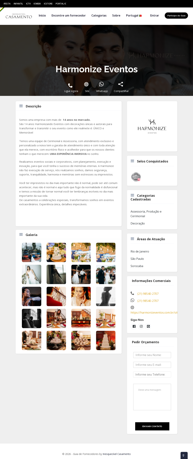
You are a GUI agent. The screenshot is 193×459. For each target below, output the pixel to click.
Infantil (18, 3)
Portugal (134, 15)
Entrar (154, 15)
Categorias (99, 15)
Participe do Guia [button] (176, 15)
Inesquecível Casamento (117, 454)
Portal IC (61, 3)
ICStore (48, 3)
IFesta (7, 3)
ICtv (28, 3)
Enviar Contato (152, 426)
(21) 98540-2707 (147, 294)
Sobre (116, 15)
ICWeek (37, 3)
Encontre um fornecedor (69, 15)
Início (42, 15)
